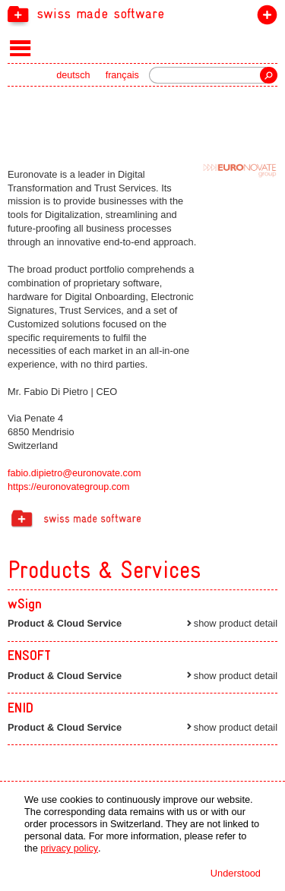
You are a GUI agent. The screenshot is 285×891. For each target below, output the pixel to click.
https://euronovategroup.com (69, 487)
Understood (236, 873)
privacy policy (69, 849)
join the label (264, 18)
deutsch (72, 76)
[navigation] (142, 13)
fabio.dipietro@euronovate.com (75, 473)
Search (268, 76)
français (122, 76)
